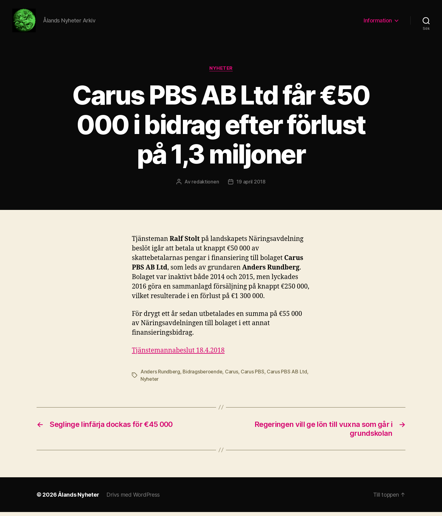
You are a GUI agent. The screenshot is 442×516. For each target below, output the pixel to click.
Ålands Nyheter (78, 498)
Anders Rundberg (160, 375)
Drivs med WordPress (133, 498)
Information (378, 22)
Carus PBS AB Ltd (287, 375)
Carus (231, 375)
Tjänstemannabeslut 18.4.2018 (178, 354)
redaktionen (205, 186)
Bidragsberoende (202, 375)
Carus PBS (252, 375)
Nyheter (221, 72)
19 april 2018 (251, 186)
